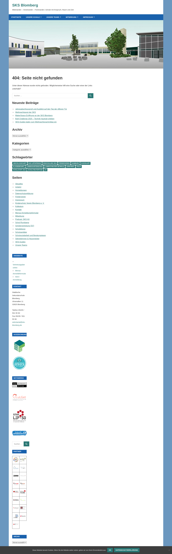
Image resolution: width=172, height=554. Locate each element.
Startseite (16, 17)
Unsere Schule (33, 17)
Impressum (88, 17)
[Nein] (169, 550)
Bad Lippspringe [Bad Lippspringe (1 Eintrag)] (34, 163)
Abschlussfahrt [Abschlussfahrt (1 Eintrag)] (19, 163)
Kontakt (18, 210)
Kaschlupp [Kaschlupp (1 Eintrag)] (85, 163)
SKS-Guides (20, 242)
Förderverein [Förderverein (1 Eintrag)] (64, 163)
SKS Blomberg (25, 5)
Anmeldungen (21, 190)
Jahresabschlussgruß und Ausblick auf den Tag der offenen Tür (41, 109)
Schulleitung (20, 229)
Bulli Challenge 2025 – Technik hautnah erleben (34, 119)
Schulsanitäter (21, 232)
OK (110, 550)
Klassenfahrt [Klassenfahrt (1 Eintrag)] (18, 166)
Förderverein (20, 197)
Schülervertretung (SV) (24, 226)
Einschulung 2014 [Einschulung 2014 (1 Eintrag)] (50, 163)
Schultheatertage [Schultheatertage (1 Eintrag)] (35, 170)
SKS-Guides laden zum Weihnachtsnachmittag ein (36, 122)
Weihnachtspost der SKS (25, 112)
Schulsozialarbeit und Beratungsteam (30, 235)
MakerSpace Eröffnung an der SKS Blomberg (34, 115)
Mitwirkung (71, 17)
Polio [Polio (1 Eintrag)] (79, 166)
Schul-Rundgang (22, 223)
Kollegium (19, 206)
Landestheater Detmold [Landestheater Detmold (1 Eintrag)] (54, 166)
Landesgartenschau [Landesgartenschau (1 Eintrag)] (34, 166)
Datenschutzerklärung (24, 193)
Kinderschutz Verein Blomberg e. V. (29, 203)
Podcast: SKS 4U (22, 219)
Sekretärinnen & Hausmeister (27, 239)
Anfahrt (18, 187)
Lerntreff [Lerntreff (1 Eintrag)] (70, 166)
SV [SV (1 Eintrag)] (46, 170)
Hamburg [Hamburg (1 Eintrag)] (75, 163)
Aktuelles (19, 184)
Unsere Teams (52, 17)
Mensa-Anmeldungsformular (27, 213)
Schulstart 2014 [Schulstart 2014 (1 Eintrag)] (19, 170)
